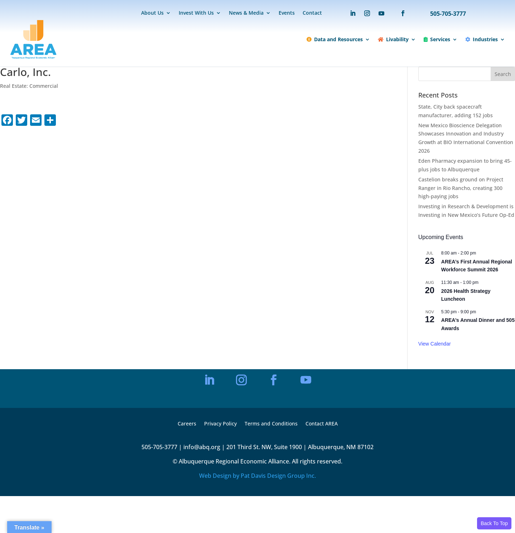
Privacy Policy (220, 424)
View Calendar (434, 344)
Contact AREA (321, 424)
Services (437, 39)
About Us (152, 13)
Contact (312, 13)
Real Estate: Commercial (29, 85)
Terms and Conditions (271, 424)
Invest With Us (196, 13)
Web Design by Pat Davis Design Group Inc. (257, 476)
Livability (393, 39)
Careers (187, 424)
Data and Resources (335, 39)
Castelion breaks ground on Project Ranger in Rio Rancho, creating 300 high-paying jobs (460, 188)
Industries (481, 39)
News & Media (246, 13)
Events (287, 13)
